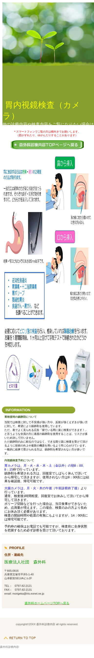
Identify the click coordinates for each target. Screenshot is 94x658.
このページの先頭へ (20, 635)
